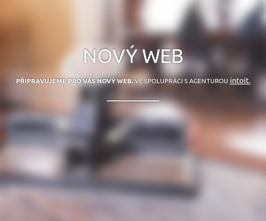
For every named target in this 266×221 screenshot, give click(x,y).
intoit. (240, 80)
